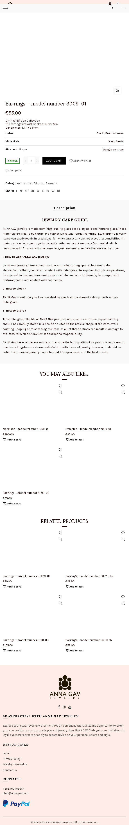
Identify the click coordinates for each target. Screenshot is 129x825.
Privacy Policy (11, 759)
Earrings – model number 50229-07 (89, 576)
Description (64, 208)
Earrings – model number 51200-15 (88, 640)
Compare (15, 170)
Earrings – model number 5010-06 (25, 640)
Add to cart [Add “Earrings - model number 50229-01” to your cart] (14, 586)
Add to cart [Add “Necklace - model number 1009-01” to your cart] (14, 439)
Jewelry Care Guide (15, 764)
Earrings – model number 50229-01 (26, 576)
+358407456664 (13, 788)
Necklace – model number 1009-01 (26, 429)
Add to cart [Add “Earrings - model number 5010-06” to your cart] (14, 650)
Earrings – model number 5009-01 (25, 492)
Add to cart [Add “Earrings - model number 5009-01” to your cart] (14, 503)
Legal (6, 753)
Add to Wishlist (82, 160)
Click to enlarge (117, 90)
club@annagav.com (15, 793)
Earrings (51, 183)
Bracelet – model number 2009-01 (88, 429)
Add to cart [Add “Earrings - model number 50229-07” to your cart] (76, 586)
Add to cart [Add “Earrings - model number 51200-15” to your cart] (76, 650)
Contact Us (10, 770)
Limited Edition (32, 183)
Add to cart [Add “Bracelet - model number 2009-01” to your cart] (76, 439)
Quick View (60, 392)
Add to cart (54, 160)
